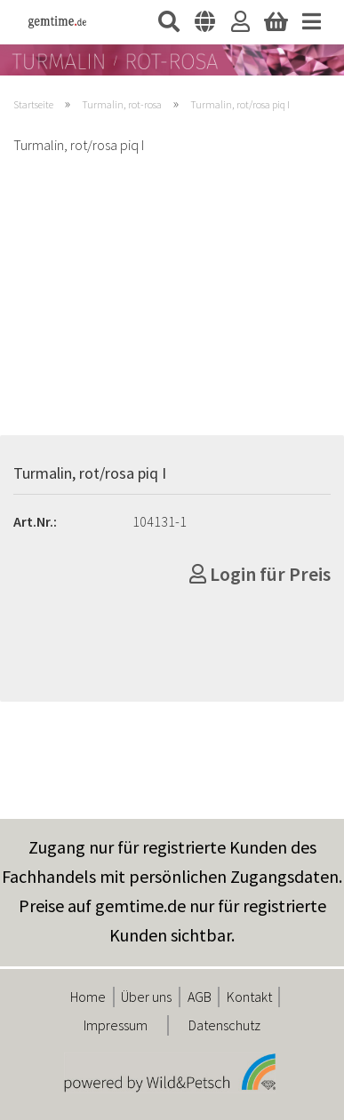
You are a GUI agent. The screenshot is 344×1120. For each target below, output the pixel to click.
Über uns (146, 996)
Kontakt (249, 996)
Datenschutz (224, 1025)
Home (88, 996)
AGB (200, 996)
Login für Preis (260, 573)
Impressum (116, 1025)
